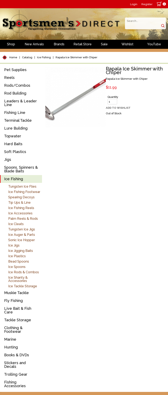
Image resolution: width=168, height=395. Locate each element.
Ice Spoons (17, 267)
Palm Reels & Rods (23, 219)
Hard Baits (13, 144)
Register (147, 4)
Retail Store (83, 44)
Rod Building (15, 93)
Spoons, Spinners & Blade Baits (21, 169)
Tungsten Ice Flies (22, 186)
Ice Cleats (16, 224)
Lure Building (16, 128)
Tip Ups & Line (19, 203)
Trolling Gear (15, 374)
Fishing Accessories (15, 384)
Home (13, 57)
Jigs (7, 159)
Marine (10, 339)
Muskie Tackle (16, 293)
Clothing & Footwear (13, 330)
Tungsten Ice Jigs (21, 229)
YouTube (154, 44)
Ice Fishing (44, 57)
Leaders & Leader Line (20, 103)
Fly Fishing (13, 300)
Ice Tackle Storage (22, 286)
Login (133, 4)
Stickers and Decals (15, 365)
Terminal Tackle (18, 120)
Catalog (27, 57)
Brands (59, 44)
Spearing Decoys (21, 197)
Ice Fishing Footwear (24, 192)
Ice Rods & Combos (23, 272)
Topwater (12, 136)
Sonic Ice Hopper (21, 240)
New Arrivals (34, 44)
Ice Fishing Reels (21, 208)
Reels (9, 77)
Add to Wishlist (118, 107)
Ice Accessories (20, 213)
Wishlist (127, 44)
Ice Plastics (17, 256)
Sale (104, 44)
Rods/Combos (17, 85)
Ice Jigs (14, 245)
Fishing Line (14, 112)
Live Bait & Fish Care (17, 310)
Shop (11, 44)
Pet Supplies (15, 70)
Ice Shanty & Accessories (18, 279)
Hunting (11, 347)
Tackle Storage (17, 320)
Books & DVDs (16, 355)
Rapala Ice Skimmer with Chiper (76, 57)
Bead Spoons (18, 261)
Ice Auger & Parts (21, 235)
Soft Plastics (15, 152)
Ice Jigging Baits (20, 251)
